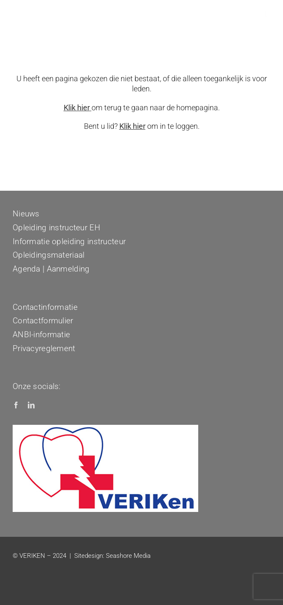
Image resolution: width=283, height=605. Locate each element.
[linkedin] (31, 405)
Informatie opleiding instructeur (69, 241)
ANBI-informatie (41, 334)
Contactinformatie (45, 307)
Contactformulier (43, 320)
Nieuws (26, 214)
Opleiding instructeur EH (56, 227)
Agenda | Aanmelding (51, 269)
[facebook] (16, 405)
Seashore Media (128, 556)
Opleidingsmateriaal (48, 255)
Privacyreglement (44, 348)
